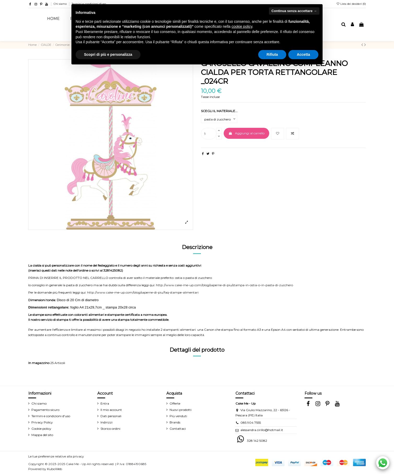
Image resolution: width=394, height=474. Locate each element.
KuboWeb (54, 469)
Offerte (175, 403)
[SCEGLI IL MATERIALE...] (219, 119)
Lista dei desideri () (351, 3)
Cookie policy (41, 429)
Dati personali (110, 416)
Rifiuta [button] (272, 54)
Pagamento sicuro (45, 410)
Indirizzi (106, 422)
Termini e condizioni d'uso (50, 416)
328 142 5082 (257, 441)
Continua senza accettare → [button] (294, 11)
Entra (104, 403)
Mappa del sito (42, 435)
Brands (175, 422)
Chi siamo (60, 3)
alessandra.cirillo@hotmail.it (261, 430)
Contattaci (178, 429)
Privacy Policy (42, 422)
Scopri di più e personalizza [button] (108, 54)
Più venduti (178, 416)
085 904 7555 (250, 423)
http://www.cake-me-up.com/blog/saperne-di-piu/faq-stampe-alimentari (143, 292)
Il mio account (111, 410)
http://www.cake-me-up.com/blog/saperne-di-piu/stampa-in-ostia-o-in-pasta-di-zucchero (224, 285)
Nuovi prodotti (181, 410)
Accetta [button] (303, 54)
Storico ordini (110, 429)
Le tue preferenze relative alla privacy (56, 456)
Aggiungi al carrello (246, 133)
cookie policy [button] (242, 26)
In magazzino (38, 363)
